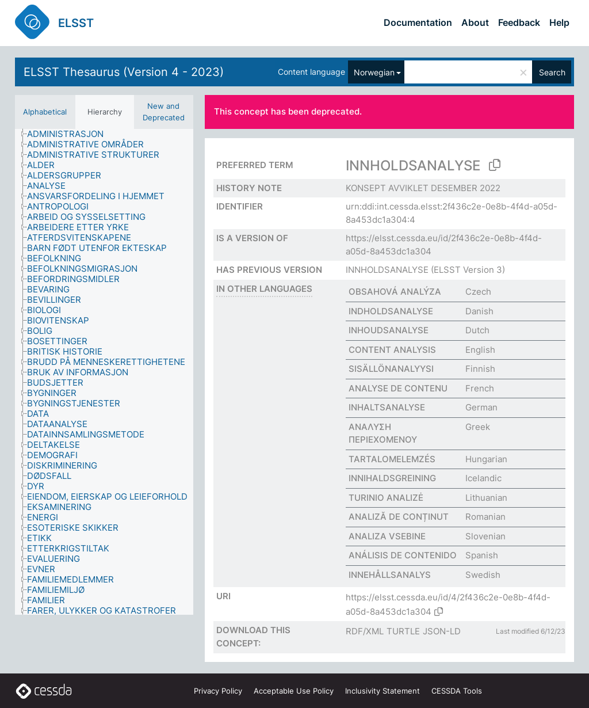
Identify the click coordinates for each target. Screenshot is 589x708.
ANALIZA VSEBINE (387, 536)
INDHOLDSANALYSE (391, 311)
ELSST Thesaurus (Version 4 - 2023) (124, 72)
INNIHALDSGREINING (392, 478)
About (475, 22)
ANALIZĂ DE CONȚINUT (399, 516)
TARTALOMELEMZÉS (392, 459)
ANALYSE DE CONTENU (398, 388)
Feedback (519, 22)
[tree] (104, 372)
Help (559, 22)
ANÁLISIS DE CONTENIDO (403, 555)
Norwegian (374, 72)
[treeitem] (70, 134)
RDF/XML (365, 631)
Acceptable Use (294, 690)
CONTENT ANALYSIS (392, 349)
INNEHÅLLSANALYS (390, 574)
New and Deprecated (164, 111)
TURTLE (403, 631)
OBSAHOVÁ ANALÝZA (395, 291)
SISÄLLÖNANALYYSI (391, 368)
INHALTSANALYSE (387, 407)
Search (552, 72)
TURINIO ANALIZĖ (386, 497)
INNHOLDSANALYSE (387, 269)
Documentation (418, 22)
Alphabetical (45, 111)
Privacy (218, 690)
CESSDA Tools (456, 690)
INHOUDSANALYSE (389, 330)
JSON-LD (442, 631)
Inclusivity (382, 690)
